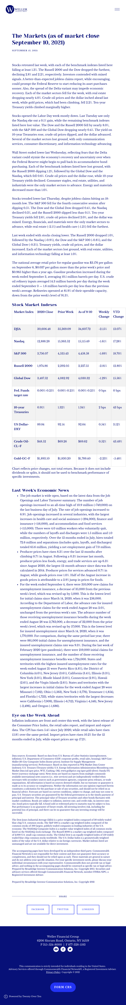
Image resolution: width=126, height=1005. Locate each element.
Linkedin (88, 909)
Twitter (63, 909)
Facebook (38, 909)
